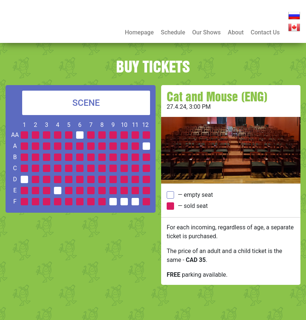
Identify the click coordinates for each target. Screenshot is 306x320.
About (236, 32)
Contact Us (265, 32)
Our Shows (206, 32)
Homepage (139, 32)
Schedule (173, 32)
